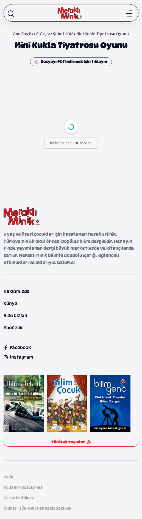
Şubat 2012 (63, 33)
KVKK (8, 476)
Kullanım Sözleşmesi (23, 487)
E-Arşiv (43, 33)
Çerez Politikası (19, 497)
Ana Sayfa (23, 33)
